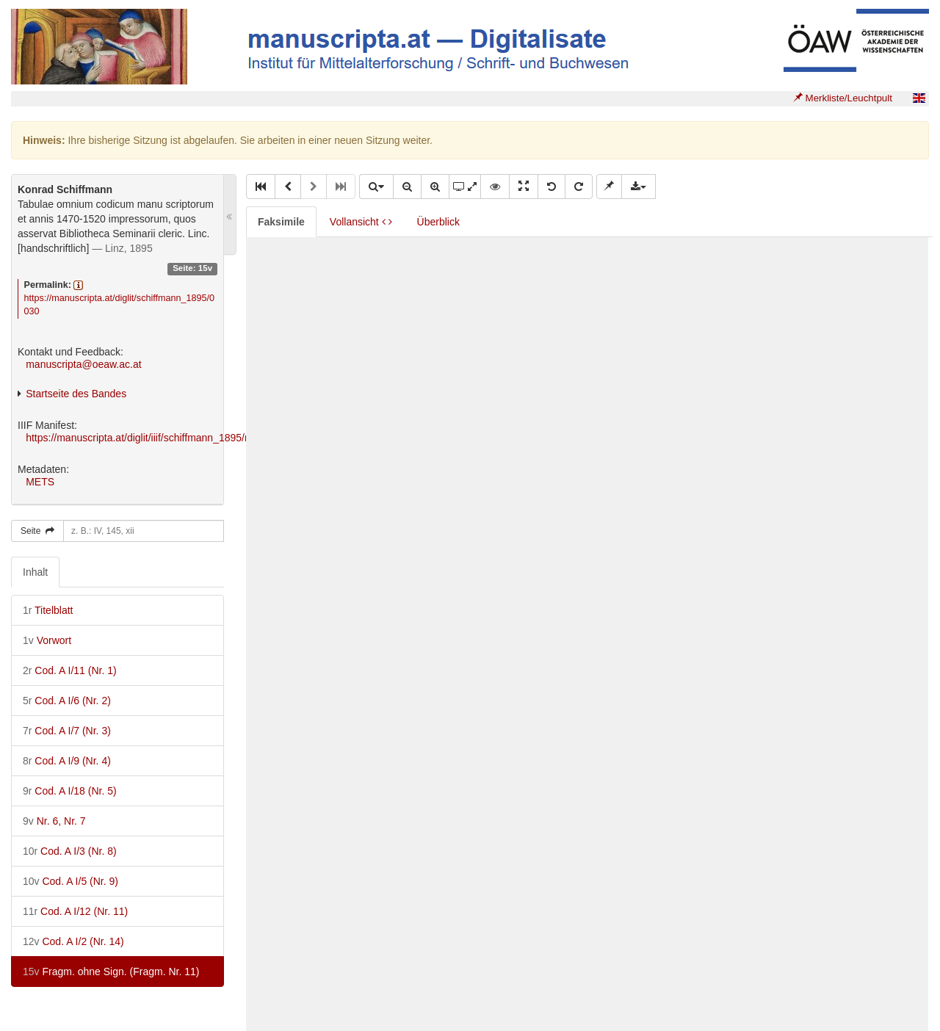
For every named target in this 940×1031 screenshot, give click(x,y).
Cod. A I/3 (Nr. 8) (70, 851)
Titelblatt (48, 610)
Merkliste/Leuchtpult (842, 98)
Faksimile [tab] (281, 222)
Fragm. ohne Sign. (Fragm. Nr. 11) (111, 971)
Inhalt (35, 572)
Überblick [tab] (438, 222)
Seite (37, 531)
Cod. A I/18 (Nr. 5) (70, 791)
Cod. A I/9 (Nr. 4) (67, 761)
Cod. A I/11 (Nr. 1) (70, 670)
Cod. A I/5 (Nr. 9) (70, 881)
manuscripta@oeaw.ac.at (83, 364)
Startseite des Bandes (76, 393)
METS (40, 482)
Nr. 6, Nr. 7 (54, 821)
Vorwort (47, 640)
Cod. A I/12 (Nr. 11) (75, 911)
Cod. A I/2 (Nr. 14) (73, 941)
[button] (260, 186)
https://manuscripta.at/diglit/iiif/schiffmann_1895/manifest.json (165, 438)
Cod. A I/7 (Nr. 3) (67, 731)
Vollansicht (361, 222)
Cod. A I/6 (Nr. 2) (67, 700)
